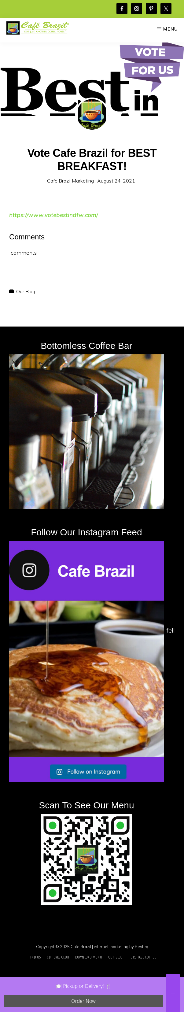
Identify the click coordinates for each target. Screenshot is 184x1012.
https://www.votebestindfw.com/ (53, 215)
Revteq (141, 946)
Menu (170, 29)
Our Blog (25, 291)
